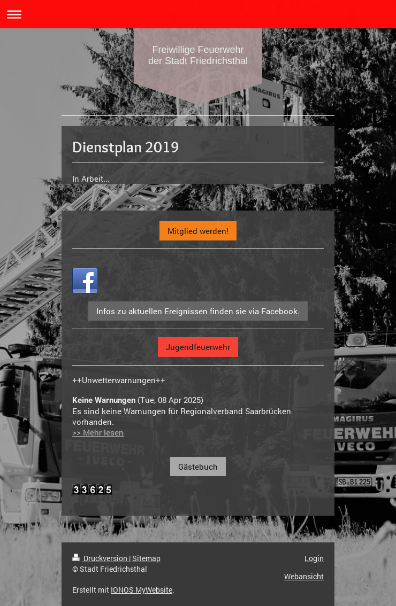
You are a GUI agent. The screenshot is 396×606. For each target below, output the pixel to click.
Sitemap (146, 558)
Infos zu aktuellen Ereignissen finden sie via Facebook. (198, 311)
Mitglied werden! (198, 231)
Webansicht (304, 576)
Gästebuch (198, 466)
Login (314, 558)
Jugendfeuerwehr (198, 346)
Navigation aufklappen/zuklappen (198, 14)
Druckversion (100, 558)
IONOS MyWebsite (141, 590)
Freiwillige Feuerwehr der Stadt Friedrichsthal (198, 55)
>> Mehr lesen (98, 432)
